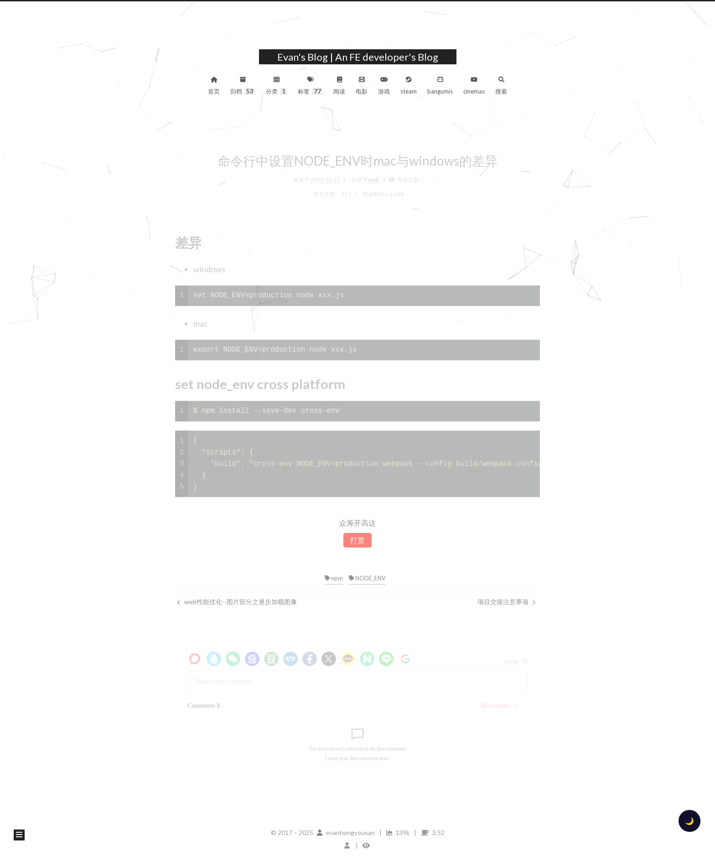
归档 (242, 86)
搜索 (501, 86)
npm (334, 578)
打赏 (357, 540)
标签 (310, 86)
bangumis (440, 86)
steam (408, 86)
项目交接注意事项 (506, 601)
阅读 (339, 86)
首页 (214, 86)
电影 (362, 86)
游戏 (384, 86)
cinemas (474, 86)
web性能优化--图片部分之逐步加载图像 (237, 601)
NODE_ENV (367, 578)
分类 (276, 86)
